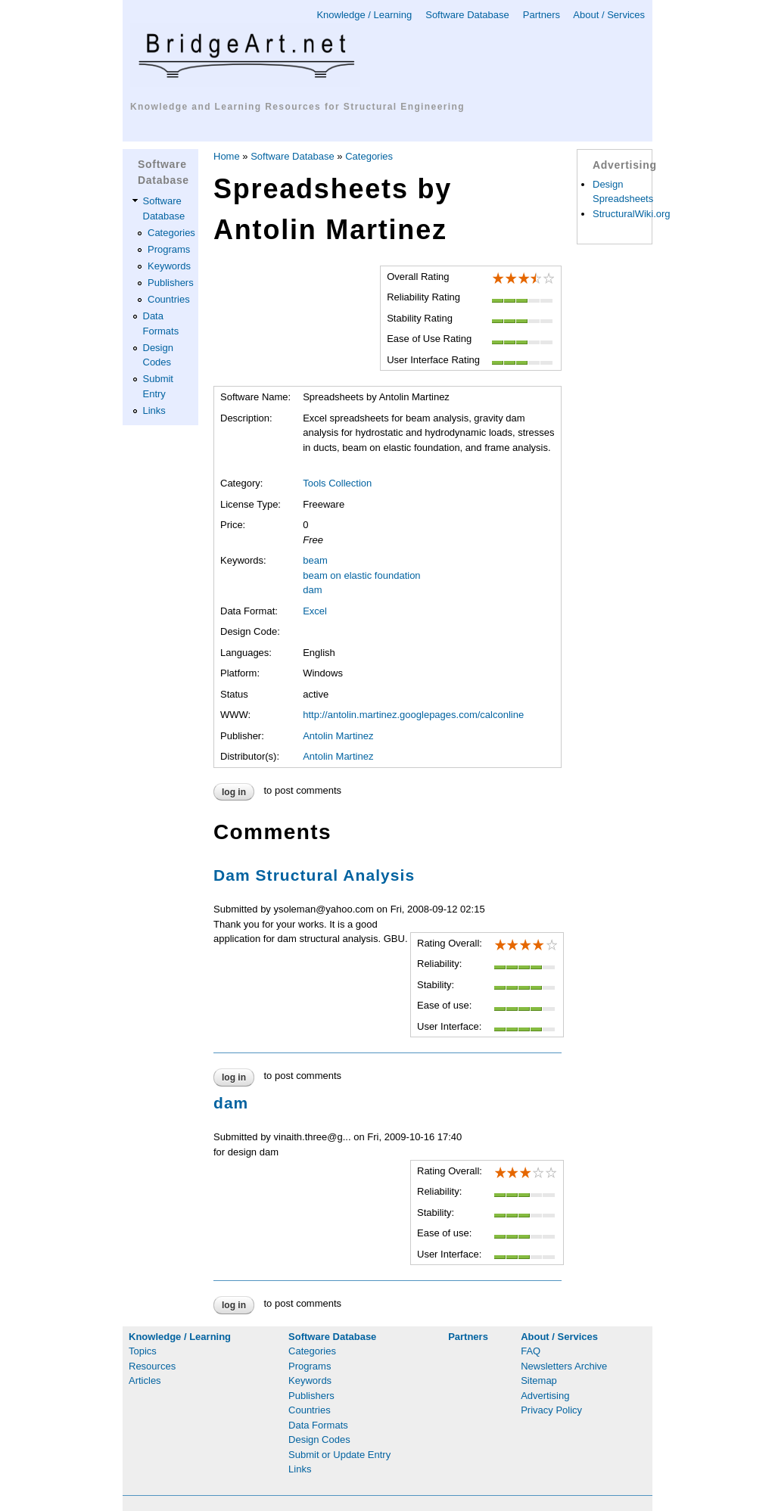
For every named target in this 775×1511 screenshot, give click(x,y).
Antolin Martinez (338, 736)
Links (154, 410)
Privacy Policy (551, 1410)
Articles (145, 1380)
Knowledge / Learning (364, 14)
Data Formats (318, 1425)
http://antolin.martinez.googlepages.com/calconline (413, 714)
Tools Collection (337, 483)
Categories (171, 232)
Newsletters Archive (564, 1366)
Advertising (545, 1395)
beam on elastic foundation (361, 575)
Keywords (169, 266)
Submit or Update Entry (339, 1454)
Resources (152, 1366)
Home (226, 156)
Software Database (467, 14)
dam (312, 589)
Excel (315, 611)
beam (315, 560)
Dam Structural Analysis (314, 875)
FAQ (530, 1351)
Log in (234, 792)
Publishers (171, 282)
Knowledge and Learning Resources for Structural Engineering (297, 106)
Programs (169, 249)
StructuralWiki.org (632, 213)
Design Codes (319, 1439)
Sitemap (539, 1380)
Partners (541, 14)
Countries (169, 299)
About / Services (609, 14)
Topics (143, 1351)
